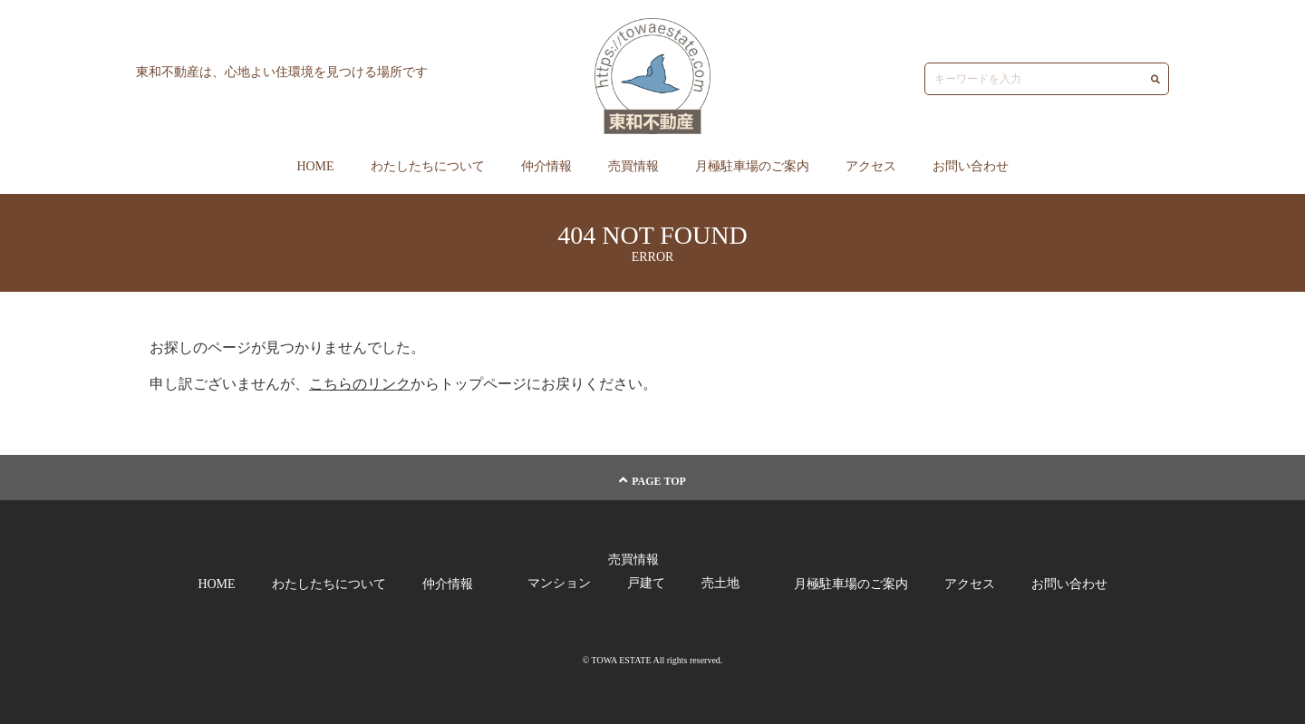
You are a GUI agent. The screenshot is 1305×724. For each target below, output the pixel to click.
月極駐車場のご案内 (752, 166)
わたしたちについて (428, 166)
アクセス (871, 166)
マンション (559, 583)
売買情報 (633, 166)
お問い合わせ (971, 166)
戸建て (646, 583)
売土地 (720, 583)
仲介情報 (546, 166)
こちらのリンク (360, 383)
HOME (315, 166)
